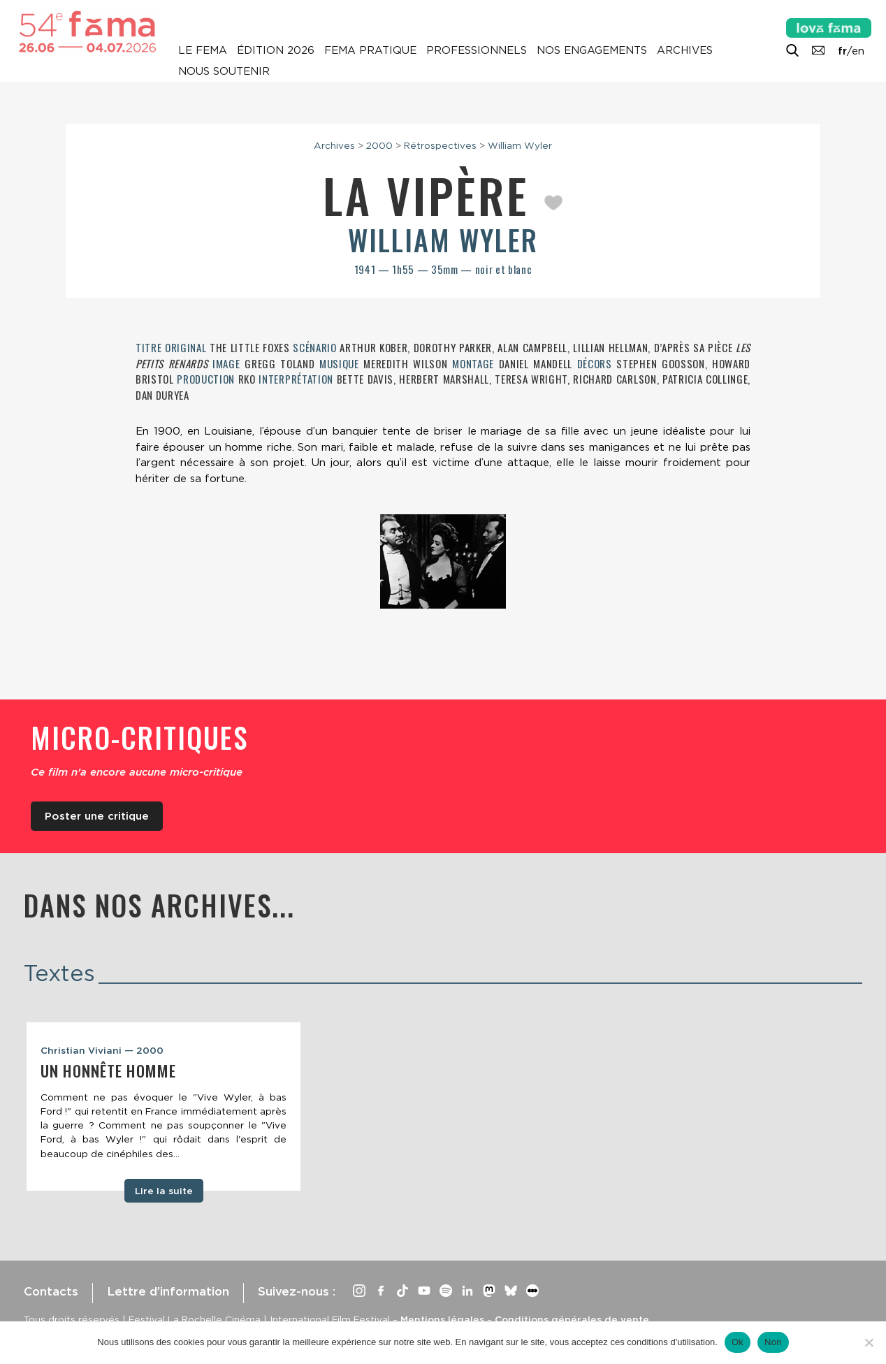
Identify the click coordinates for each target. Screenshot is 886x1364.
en (858, 51)
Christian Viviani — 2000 (102, 1050)
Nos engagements (592, 50)
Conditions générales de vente (572, 1319)
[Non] (869, 1342)
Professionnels (476, 50)
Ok (737, 1342)
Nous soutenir (224, 71)
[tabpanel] (163, 1106)
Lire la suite (164, 1190)
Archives (685, 50)
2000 (379, 145)
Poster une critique (97, 816)
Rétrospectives (440, 145)
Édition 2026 (275, 50)
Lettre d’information (168, 1291)
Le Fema (202, 50)
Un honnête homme (108, 1070)
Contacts (51, 1291)
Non (773, 1342)
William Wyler (520, 145)
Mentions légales (442, 1319)
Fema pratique (370, 50)
